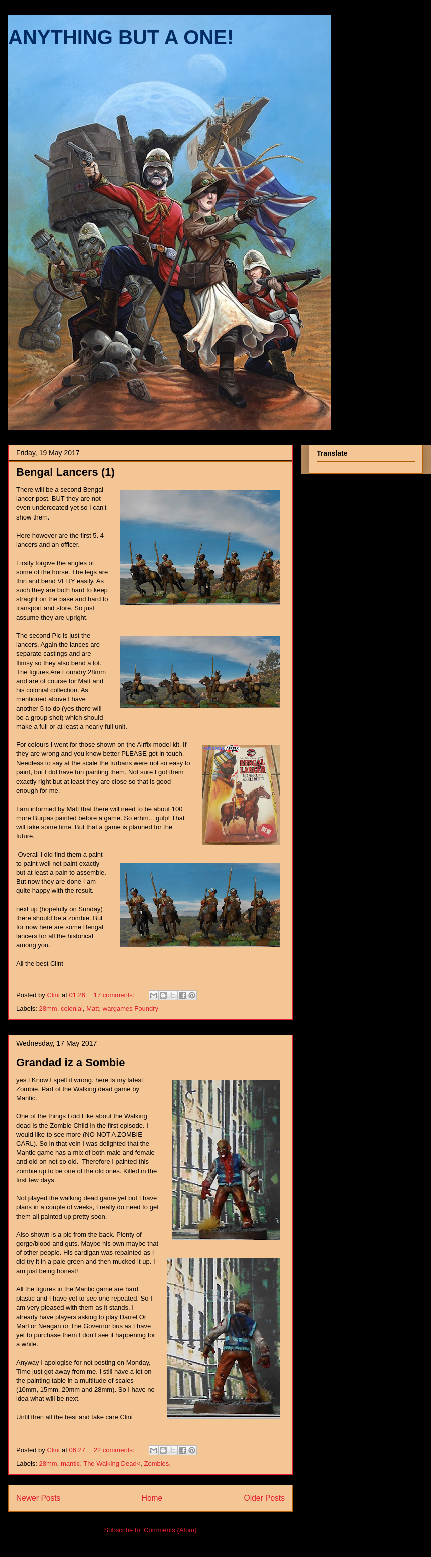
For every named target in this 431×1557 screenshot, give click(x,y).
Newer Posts (38, 1498)
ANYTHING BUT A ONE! (121, 37)
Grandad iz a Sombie (70, 1062)
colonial (72, 1008)
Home (152, 1498)
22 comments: (115, 1450)
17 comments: (115, 995)
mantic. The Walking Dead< (100, 1463)
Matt (92, 1008)
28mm (48, 1008)
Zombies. (157, 1463)
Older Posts (264, 1498)
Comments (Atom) (170, 1530)
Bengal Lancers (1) (65, 472)
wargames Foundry (130, 1008)
